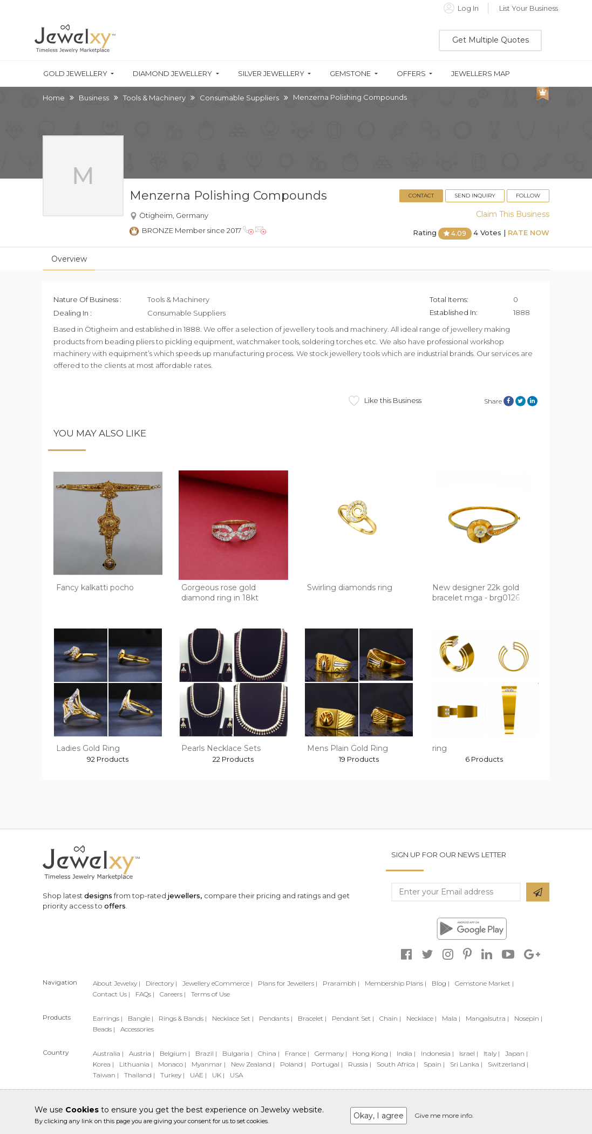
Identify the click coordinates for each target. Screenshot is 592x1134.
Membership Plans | (395, 983)
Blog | (441, 983)
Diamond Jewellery (172, 74)
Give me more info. (444, 1115)
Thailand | (139, 1075)
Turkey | (172, 1075)
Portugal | (327, 1064)
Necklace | (421, 1018)
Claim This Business (512, 214)
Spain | (434, 1064)
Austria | (141, 1053)
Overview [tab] (69, 259)
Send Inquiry (474, 195)
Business (94, 97)
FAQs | (144, 994)
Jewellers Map (480, 74)
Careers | (173, 994)
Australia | (108, 1053)
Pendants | (275, 1018)
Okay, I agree (378, 1116)
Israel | (468, 1053)
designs (98, 895)
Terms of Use (210, 994)
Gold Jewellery (75, 74)
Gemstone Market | (484, 983)
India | (406, 1053)
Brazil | (206, 1053)
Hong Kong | (371, 1053)
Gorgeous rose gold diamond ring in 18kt (219, 593)
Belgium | (175, 1053)
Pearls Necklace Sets (221, 748)
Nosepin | (528, 1018)
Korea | (103, 1064)
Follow (528, 195)
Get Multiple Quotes (490, 40)
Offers (411, 74)
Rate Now (528, 233)
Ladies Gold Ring (88, 748)
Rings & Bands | (183, 1018)
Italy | (492, 1053)
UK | (218, 1075)
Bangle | (140, 1018)
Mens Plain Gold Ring (347, 748)
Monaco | (172, 1064)
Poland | (293, 1064)
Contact (421, 195)
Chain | (390, 1018)
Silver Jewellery (271, 74)
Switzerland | (508, 1064)
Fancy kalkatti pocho (95, 587)
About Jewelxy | (116, 983)
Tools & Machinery (154, 97)
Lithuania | (136, 1064)
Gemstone (350, 74)
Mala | (451, 1018)
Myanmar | (209, 1064)
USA (236, 1075)
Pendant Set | (353, 1018)
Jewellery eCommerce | (217, 983)
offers (115, 905)
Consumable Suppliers (239, 97)
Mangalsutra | (487, 1018)
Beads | (104, 1029)
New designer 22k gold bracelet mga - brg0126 (476, 593)
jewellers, (185, 895)
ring (439, 748)
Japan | (516, 1053)
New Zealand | (253, 1064)
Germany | (331, 1053)
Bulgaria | (237, 1053)
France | (297, 1053)
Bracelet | (312, 1018)
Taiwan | (106, 1075)
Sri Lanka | (466, 1064)
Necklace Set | (233, 1018)
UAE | (198, 1075)
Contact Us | (111, 994)
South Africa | (397, 1064)
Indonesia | (437, 1053)
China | (269, 1053)
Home (54, 97)
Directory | (161, 983)
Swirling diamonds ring (349, 587)
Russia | (359, 1064)
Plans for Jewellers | (287, 983)
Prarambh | (341, 983)
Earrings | (108, 1018)
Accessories (137, 1029)
